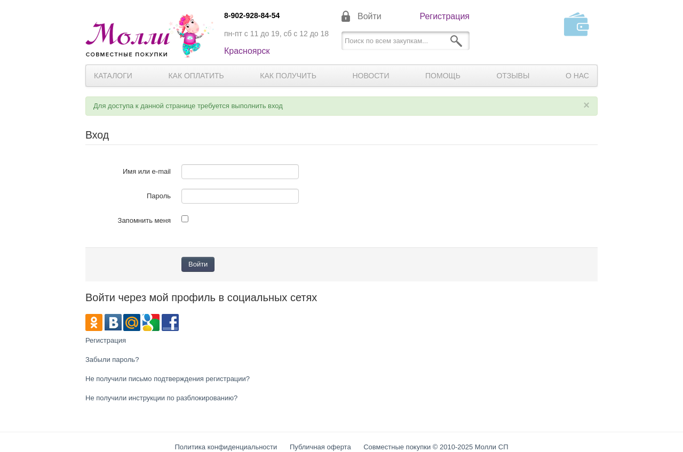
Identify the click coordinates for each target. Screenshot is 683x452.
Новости (370, 75)
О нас (577, 75)
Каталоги (113, 75)
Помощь (442, 75)
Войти (370, 16)
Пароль (159, 196)
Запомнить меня (144, 220)
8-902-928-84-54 (252, 15)
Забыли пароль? (112, 360)
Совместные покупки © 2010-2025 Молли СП (435, 447)
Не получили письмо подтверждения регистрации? (167, 379)
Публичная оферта (320, 447)
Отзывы (512, 75)
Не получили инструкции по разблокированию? (161, 398)
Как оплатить (196, 75)
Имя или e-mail (147, 171)
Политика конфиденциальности (226, 447)
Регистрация (444, 16)
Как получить (288, 75)
